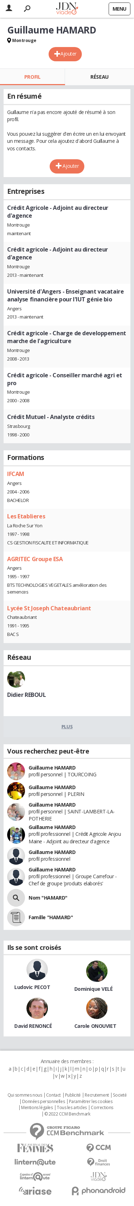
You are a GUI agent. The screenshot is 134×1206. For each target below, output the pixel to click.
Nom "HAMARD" (48, 897)
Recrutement (97, 1095)
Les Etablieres (26, 516)
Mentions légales (37, 1107)
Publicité (73, 1095)
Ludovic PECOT (32, 987)
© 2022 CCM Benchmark (67, 1114)
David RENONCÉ (33, 1026)
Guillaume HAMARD (52, 767)
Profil (32, 76)
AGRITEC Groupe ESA (35, 559)
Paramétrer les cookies (91, 1101)
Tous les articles (72, 1107)
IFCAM (15, 474)
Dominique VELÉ (93, 988)
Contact (53, 1095)
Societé (119, 1095)
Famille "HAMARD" (51, 917)
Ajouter (68, 53)
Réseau (99, 76)
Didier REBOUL (26, 695)
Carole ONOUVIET (95, 1026)
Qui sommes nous (25, 1095)
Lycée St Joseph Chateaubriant (49, 608)
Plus (67, 726)
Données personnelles (43, 1101)
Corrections (102, 1107)
